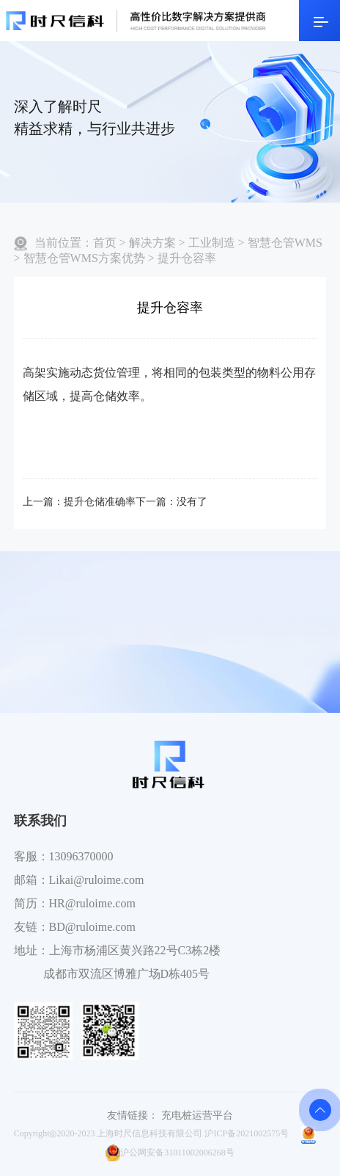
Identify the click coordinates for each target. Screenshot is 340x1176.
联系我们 (40, 820)
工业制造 (211, 242)
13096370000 (81, 856)
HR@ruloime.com (92, 903)
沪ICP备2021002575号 (246, 1133)
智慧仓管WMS (285, 242)
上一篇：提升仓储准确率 (79, 501)
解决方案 (152, 242)
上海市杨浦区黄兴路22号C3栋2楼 (135, 950)
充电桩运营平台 (197, 1115)
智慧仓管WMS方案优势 (84, 258)
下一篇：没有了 (171, 501)
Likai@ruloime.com (96, 880)
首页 (105, 242)
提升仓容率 (187, 258)
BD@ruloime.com (92, 927)
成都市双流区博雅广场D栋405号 (126, 974)
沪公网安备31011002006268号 (170, 1152)
